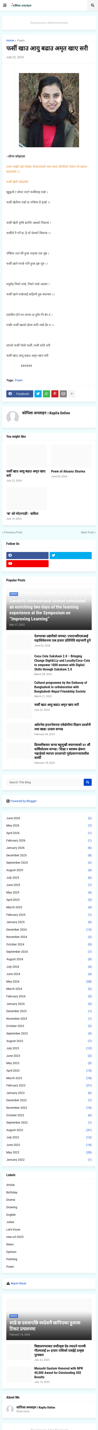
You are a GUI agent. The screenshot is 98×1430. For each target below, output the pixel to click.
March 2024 (49, 989)
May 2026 (49, 826)
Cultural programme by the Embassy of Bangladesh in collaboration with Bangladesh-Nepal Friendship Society (60, 687)
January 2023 (49, 1093)
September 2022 (49, 1123)
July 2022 (49, 1137)
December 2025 (49, 855)
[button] (5, 5)
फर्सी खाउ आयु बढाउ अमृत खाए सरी (25, 473)
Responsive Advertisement (49, 23)
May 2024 (49, 982)
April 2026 (49, 833)
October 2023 (49, 1026)
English (11, 1214)
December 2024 (49, 930)
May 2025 (49, 893)
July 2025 (49, 878)
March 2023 (49, 1078)
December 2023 (49, 1011)
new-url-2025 (15, 1236)
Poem (21, 40)
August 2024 (49, 959)
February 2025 (49, 915)
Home (10, 40)
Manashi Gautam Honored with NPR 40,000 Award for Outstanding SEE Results (58, 1372)
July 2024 (49, 967)
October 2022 (49, 1115)
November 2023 (49, 1019)
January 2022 (49, 1160)
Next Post (87, 532)
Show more (22, 1411)
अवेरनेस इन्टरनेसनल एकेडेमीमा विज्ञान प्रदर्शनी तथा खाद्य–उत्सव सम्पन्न (62, 727)
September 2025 (49, 863)
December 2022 (49, 1100)
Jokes (10, 1222)
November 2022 (49, 1108)
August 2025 (49, 870)
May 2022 (49, 1152)
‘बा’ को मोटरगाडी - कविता (22, 514)
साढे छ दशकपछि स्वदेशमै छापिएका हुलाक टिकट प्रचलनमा (44, 1326)
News (10, 1244)
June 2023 (49, 1056)
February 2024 (49, 996)
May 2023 (49, 1063)
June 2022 (49, 1145)
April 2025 (49, 900)
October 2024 (49, 944)
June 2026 (49, 818)
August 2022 (49, 1130)
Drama (10, 1199)
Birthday (11, 1192)
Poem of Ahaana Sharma (68, 471)
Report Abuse (18, 1283)
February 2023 (49, 1086)
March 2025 (49, 907)
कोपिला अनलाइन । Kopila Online (46, 413)
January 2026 (49, 848)
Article (10, 1185)
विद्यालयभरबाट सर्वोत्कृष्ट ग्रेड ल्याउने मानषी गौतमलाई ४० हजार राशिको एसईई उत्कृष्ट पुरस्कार (60, 1350)
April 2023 (49, 1071)
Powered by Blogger (21, 801)
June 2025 (49, 885)
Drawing (11, 1207)
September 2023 (49, 1034)
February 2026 (49, 841)
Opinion (11, 1252)
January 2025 (49, 922)
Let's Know (13, 1229)
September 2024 (49, 952)
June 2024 (49, 974)
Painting (11, 1259)
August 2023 (49, 1041)
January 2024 (49, 1004)
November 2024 (49, 937)
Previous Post (13, 532)
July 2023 (49, 1048)
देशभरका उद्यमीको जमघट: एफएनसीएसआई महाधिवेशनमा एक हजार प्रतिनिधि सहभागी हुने (62, 638)
